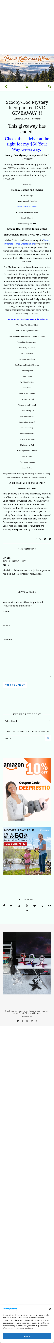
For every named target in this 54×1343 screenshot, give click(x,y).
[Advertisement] (27, 27)
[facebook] (18, 1021)
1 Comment (35, 119)
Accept (27, 1336)
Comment (8, 639)
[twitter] (23, 1021)
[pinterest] (32, 1021)
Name (7, 611)
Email (6, 625)
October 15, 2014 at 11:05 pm (14, 561)
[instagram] (27, 1021)
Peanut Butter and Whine (27, 207)
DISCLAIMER (27, 1016)
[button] (49, 1309)
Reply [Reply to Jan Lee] (6, 565)
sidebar (31, 138)
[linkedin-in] (36, 1021)
